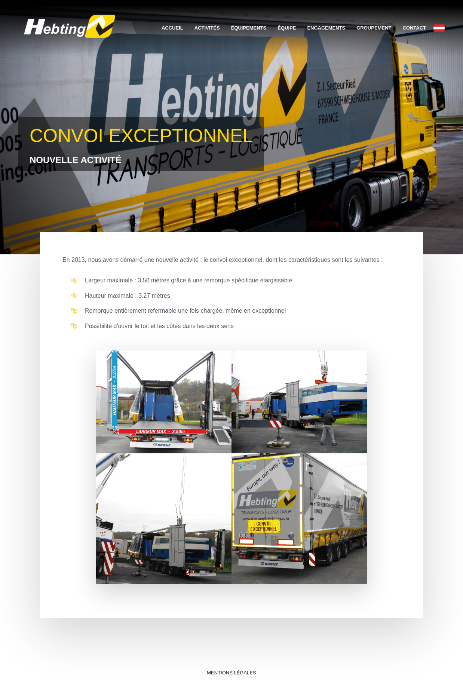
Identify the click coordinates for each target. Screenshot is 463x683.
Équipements (249, 28)
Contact (414, 28)
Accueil (172, 28)
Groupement (373, 28)
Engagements (326, 28)
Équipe (287, 28)
